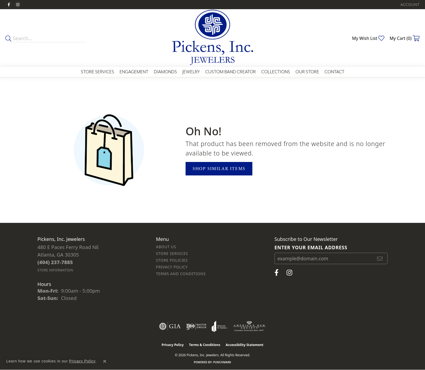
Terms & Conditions (204, 345)
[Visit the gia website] (170, 326)
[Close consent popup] (104, 361)
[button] (409, 4)
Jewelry (191, 72)
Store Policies (172, 260)
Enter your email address (310, 247)
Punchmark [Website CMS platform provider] (222, 362)
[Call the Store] (55, 262)
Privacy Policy (172, 266)
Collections (275, 72)
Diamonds (165, 72)
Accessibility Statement (244, 345)
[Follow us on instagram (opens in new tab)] (18, 4)
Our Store (307, 72)
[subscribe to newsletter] (380, 258)
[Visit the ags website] (249, 326)
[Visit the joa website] (219, 326)
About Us (166, 246)
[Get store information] (55, 270)
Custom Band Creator (230, 72)
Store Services (97, 72)
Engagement (134, 72)
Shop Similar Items (219, 168)
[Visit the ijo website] (196, 326)
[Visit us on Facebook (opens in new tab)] (8, 4)
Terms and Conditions (181, 273)
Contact (334, 72)
